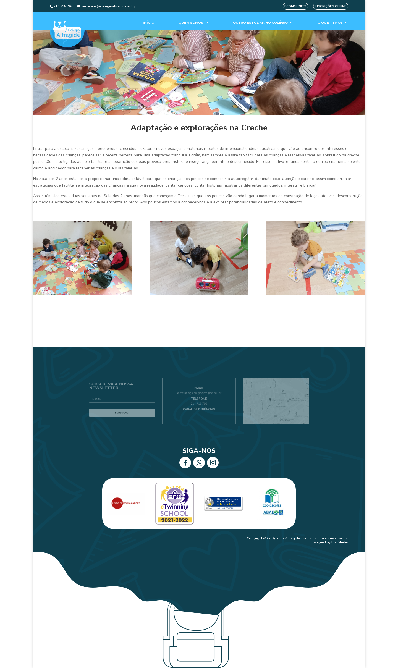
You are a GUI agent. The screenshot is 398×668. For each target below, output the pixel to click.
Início (148, 23)
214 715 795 (199, 403)
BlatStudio (339, 542)
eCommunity (295, 6)
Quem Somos (191, 23)
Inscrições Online (330, 6)
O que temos (330, 23)
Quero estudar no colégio (260, 23)
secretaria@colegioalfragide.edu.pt (199, 394)
